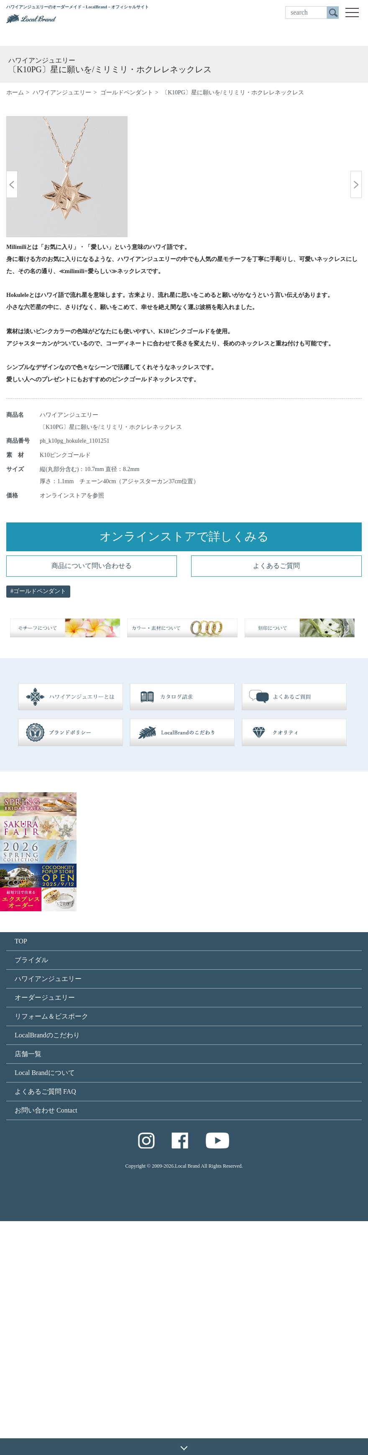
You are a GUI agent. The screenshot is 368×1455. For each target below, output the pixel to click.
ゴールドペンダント (126, 92)
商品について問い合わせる (91, 799)
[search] (306, 12)
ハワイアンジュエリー (62, 92)
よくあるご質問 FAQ (45, 1325)
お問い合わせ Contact (46, 1344)
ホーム (15, 92)
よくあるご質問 (276, 799)
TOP (21, 1175)
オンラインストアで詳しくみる (184, 770)
